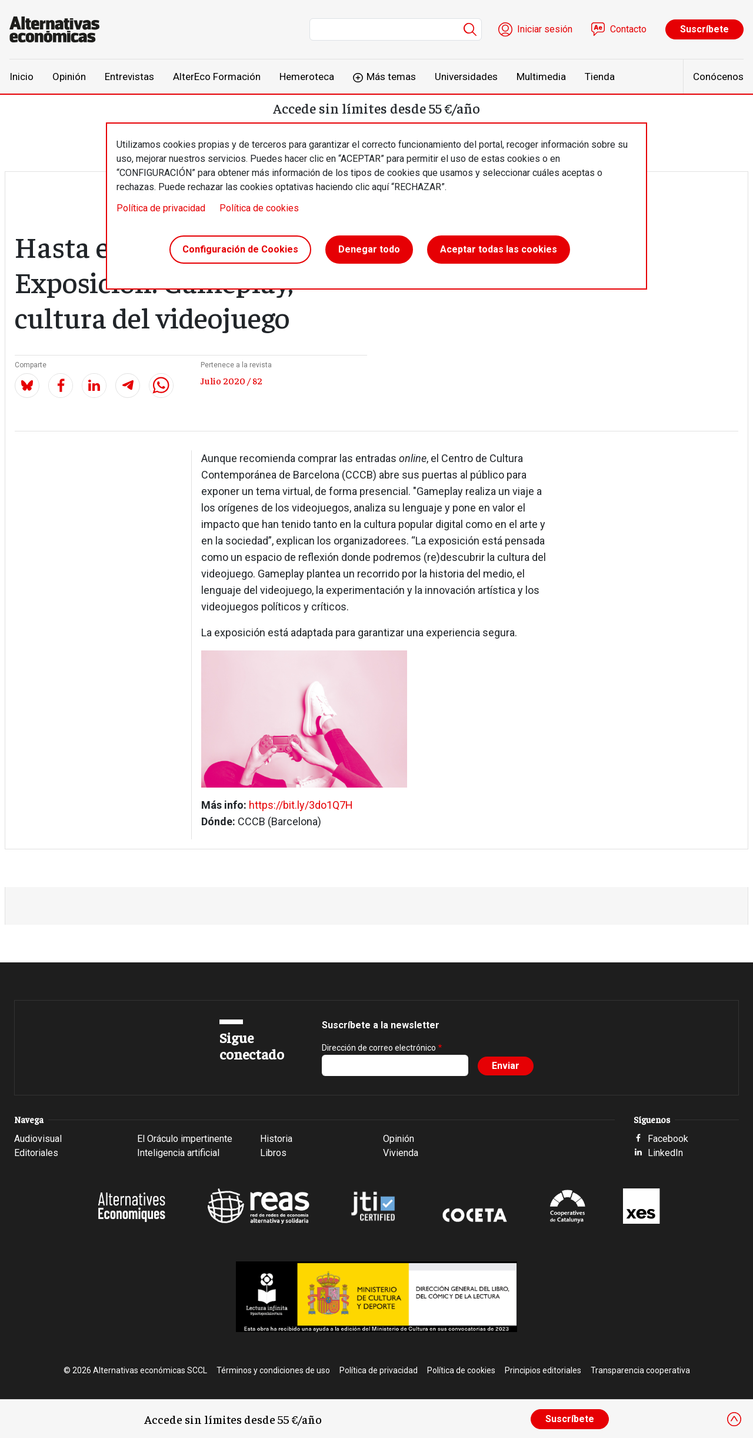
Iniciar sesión (544, 29)
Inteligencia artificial (178, 1152)
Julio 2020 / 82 (231, 380)
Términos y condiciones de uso (273, 1370)
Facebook (668, 1138)
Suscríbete (704, 29)
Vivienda (400, 1152)
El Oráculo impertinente (184, 1138)
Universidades (466, 76)
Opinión (69, 76)
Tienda (600, 76)
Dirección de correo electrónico (379, 1047)
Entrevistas (129, 76)
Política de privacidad (160, 208)
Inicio (21, 76)
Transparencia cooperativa (640, 1370)
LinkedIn (665, 1152)
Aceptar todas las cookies (498, 249)
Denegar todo (369, 249)
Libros (273, 1152)
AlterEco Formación (217, 76)
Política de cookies (259, 208)
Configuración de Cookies (240, 249)
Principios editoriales (543, 1370)
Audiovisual (38, 1138)
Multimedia (541, 76)
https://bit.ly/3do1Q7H (301, 805)
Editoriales (36, 1152)
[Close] (734, 1419)
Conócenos (718, 76)
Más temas (391, 76)
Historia (276, 1138)
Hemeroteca (306, 76)
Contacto (628, 29)
